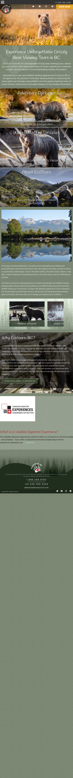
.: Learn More (29, 442)
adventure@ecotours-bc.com (36, 487)
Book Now (64, 6)
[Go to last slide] (2, 25)
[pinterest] (52, 6)
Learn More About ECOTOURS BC (19, 381)
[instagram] (46, 6)
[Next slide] (70, 25)
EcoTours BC (5, 9)
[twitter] (33, 6)
